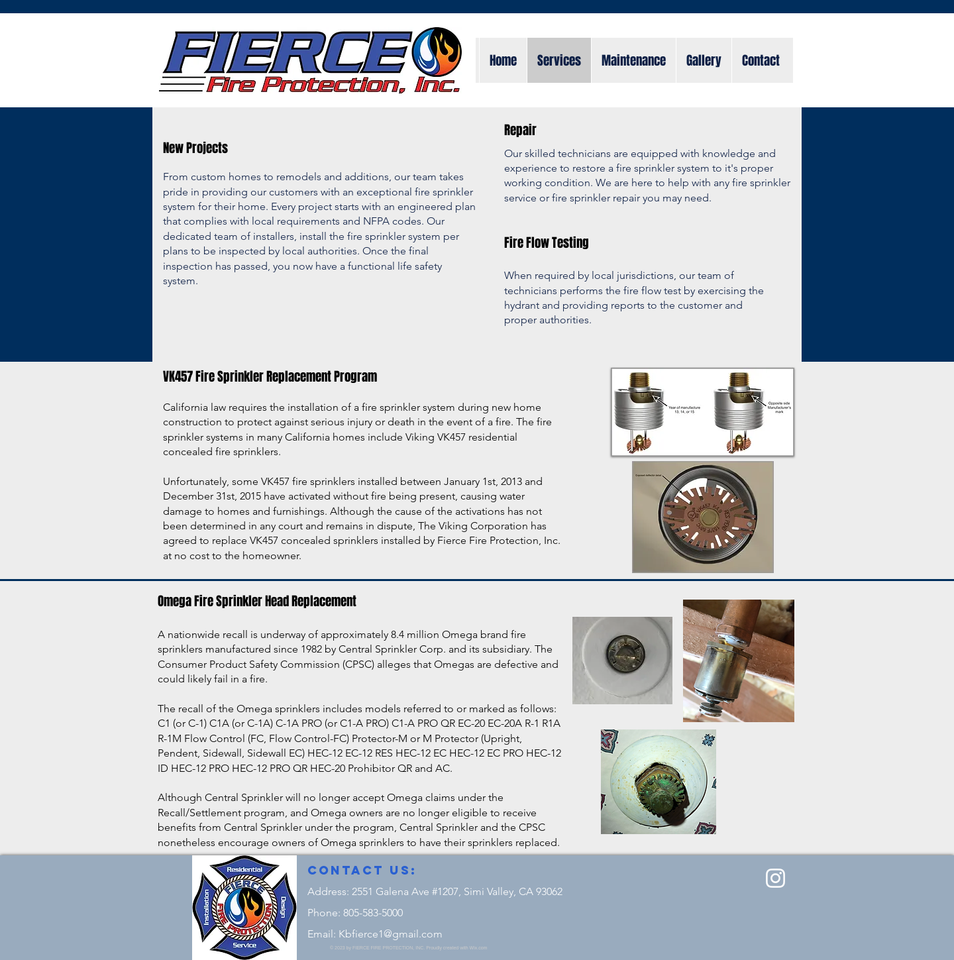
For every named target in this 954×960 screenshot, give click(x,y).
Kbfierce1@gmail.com (391, 934)
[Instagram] (775, 878)
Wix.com (479, 947)
